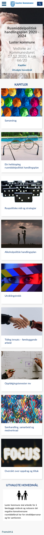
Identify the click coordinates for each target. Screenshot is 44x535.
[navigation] (21, 108)
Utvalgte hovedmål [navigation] (22, 70)
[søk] (39, 4)
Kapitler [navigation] (22, 65)
